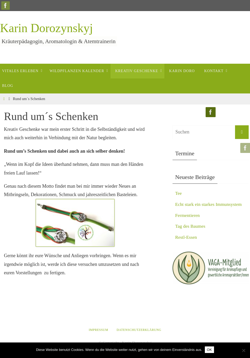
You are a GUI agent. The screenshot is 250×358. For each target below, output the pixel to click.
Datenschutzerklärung (139, 330)
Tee (178, 193)
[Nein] (243, 350)
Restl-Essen (186, 237)
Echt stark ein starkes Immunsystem (209, 204)
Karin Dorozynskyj (46, 28)
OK (209, 350)
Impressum (98, 330)
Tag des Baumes (190, 226)
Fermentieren (187, 215)
